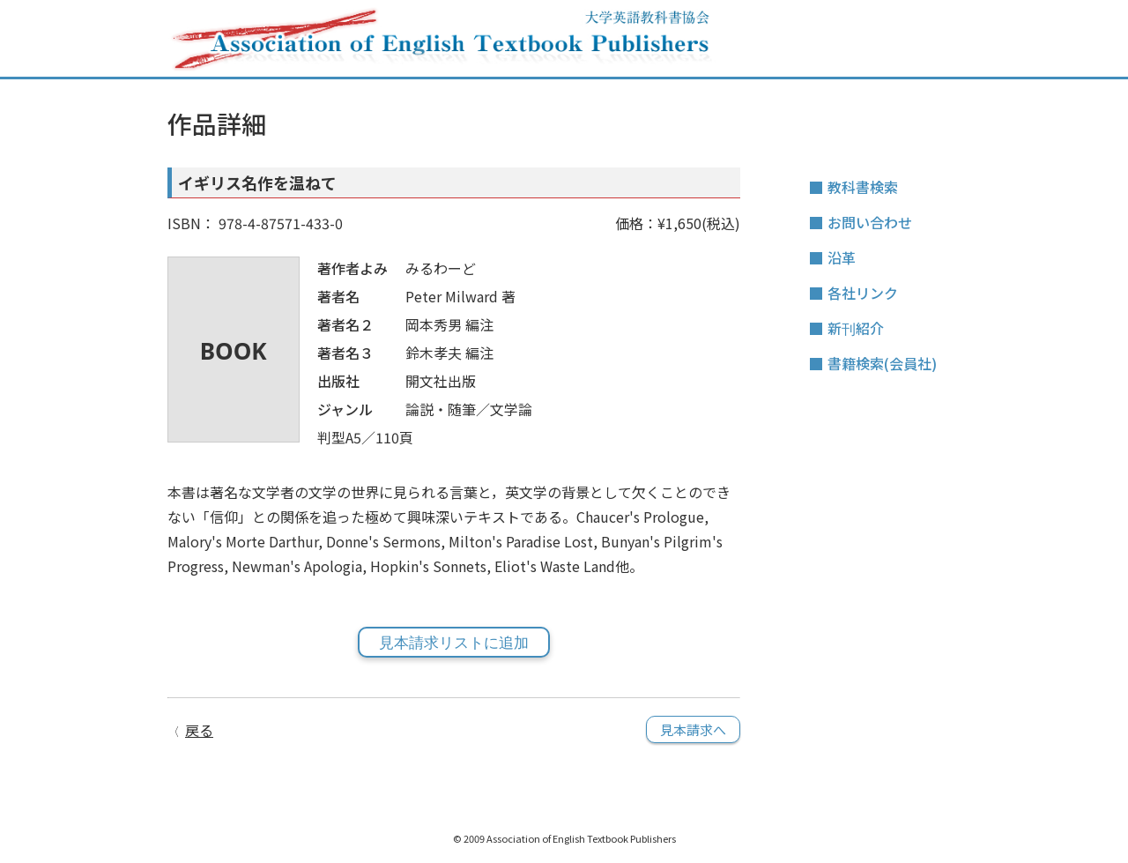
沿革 (841, 257)
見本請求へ (693, 729)
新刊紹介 (855, 328)
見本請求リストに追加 (454, 643)
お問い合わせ (869, 222)
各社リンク (862, 292)
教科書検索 (862, 186)
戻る (199, 729)
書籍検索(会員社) (882, 363)
